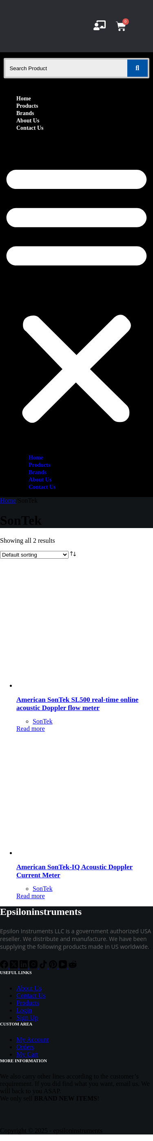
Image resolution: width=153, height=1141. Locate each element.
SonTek (43, 721)
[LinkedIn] (24, 966)
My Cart (27, 1054)
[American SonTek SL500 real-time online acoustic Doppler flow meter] (77, 685)
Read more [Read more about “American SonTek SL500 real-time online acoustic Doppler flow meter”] (30, 728)
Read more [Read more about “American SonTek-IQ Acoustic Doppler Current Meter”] (30, 895)
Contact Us (30, 128)
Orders (25, 1046)
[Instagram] (34, 966)
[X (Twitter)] (15, 966)
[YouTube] (64, 966)
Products (27, 106)
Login (24, 1010)
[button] (76, 292)
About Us (27, 121)
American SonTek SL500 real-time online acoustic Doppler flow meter (77, 704)
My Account (32, 1039)
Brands (25, 113)
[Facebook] (5, 966)
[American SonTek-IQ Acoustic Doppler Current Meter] (77, 852)
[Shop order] (34, 555)
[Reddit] (73, 966)
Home (23, 98)
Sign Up (27, 1017)
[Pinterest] (54, 966)
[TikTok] (44, 966)
